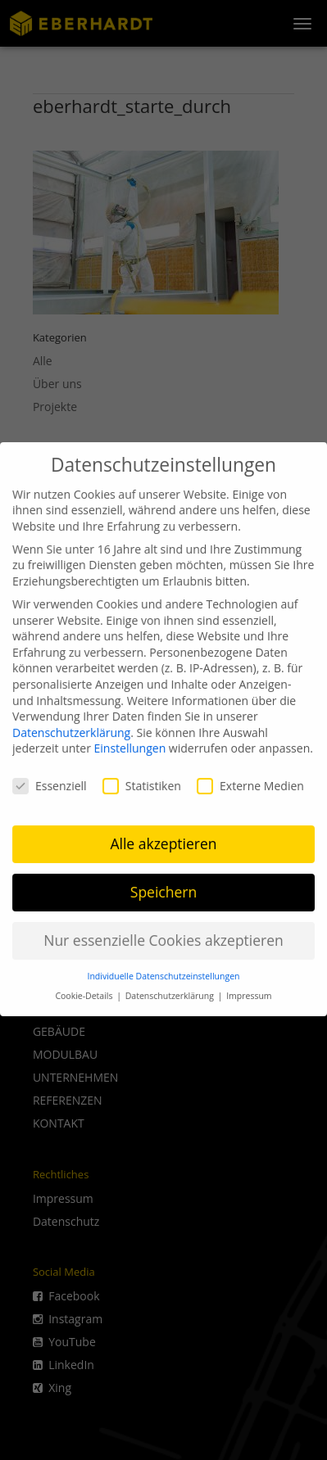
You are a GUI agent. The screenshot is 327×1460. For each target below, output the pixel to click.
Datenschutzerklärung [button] (170, 985)
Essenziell (49, 775)
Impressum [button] (248, 985)
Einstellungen (130, 737)
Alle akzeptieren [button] (163, 833)
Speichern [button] (163, 881)
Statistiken (141, 775)
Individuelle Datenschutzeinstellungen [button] (164, 965)
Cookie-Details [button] (85, 985)
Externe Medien (250, 775)
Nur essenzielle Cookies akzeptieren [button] (163, 929)
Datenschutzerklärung (71, 722)
